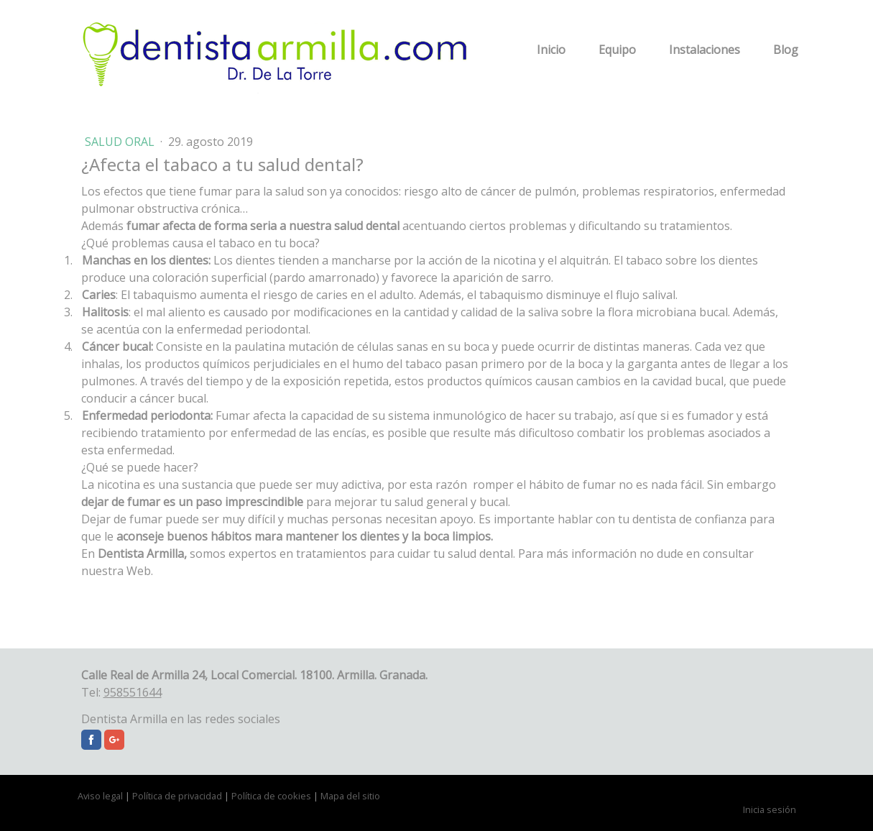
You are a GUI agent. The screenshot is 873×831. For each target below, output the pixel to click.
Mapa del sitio (350, 795)
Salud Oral (121, 142)
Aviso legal (100, 795)
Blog (785, 50)
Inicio (551, 50)
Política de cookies (271, 795)
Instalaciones (704, 50)
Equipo (617, 50)
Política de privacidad (177, 795)
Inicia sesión (769, 809)
